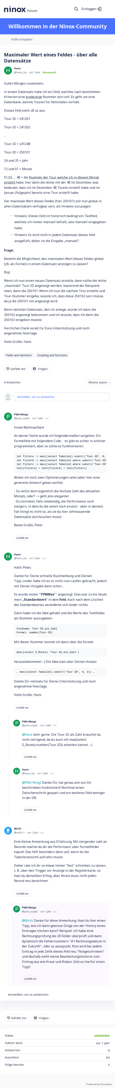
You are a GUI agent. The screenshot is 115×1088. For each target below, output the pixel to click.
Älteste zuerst (97, 382)
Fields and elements (19, 355)
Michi (17, 828)
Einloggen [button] (88, 9)
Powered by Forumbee (99, 1084)
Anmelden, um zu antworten (35, 397)
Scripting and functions (52, 355)
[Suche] (76, 9)
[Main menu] (106, 9)
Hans (17, 68)
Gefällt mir (18, 369)
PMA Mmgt (21, 414)
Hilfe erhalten (21, 40)
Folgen (43, 369)
